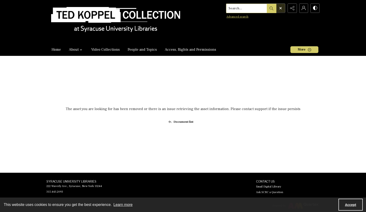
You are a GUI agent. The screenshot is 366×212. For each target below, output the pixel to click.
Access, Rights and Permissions (190, 49)
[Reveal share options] (291, 8)
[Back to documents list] (183, 121)
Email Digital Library (268, 186)
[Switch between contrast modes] (314, 8)
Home (56, 49)
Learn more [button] (123, 205)
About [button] (76, 49)
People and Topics (142, 49)
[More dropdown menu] (304, 49)
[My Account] (303, 8)
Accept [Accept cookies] (350, 205)
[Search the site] (246, 8)
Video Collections (105, 49)
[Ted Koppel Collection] (115, 21)
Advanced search (237, 16)
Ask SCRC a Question (269, 192)
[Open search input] (279, 8)
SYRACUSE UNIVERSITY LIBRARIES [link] (71, 181)
